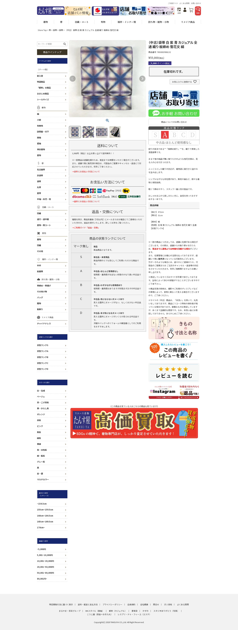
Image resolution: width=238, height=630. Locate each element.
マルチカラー (43, 479)
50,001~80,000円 (45, 572)
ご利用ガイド (173, 3)
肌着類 (40, 271)
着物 (39, 239)
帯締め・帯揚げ (44, 285)
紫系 (39, 432)
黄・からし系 (43, 408)
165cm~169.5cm (45, 521)
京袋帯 (40, 175)
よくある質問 (184, 3)
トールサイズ (43, 99)
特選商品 (41, 81)
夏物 (39, 155)
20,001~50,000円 (45, 566)
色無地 (40, 125)
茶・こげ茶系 (43, 402)
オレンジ (41, 414)
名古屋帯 (41, 169)
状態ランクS (42, 345)
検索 (198, 11)
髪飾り (40, 309)
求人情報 (168, 604)
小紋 (39, 119)
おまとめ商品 (43, 93)
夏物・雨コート (44, 225)
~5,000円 (41, 549)
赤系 (39, 420)
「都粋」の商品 (44, 87)
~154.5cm (42, 503)
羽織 (39, 213)
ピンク (40, 426)
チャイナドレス (44, 323)
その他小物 (42, 291)
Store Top (42, 30)
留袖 (39, 143)
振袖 (39, 137)
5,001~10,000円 (45, 555)
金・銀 (40, 473)
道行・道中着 (43, 219)
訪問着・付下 (43, 131)
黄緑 (39, 444)
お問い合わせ (196, 3)
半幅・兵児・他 (44, 199)
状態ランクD (42, 369)
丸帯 (39, 187)
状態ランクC (42, 363)
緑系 (39, 438)
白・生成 (41, 390)
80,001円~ (42, 578)
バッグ (40, 297)
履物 (39, 303)
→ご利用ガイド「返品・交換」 (86, 227)
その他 (40, 251)
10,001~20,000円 (45, 561)
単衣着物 (41, 149)
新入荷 (40, 75)
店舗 (179, 11)
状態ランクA (42, 351)
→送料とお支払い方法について (86, 171)
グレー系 (41, 461)
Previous (73, 79)
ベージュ (41, 396)
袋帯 (55, 30)
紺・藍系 (41, 455)
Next (142, 79)
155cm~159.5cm (45, 509)
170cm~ (41, 527)
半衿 (39, 265)
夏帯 (39, 193)
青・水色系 (42, 449)
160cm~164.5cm (45, 515)
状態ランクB (42, 357)
